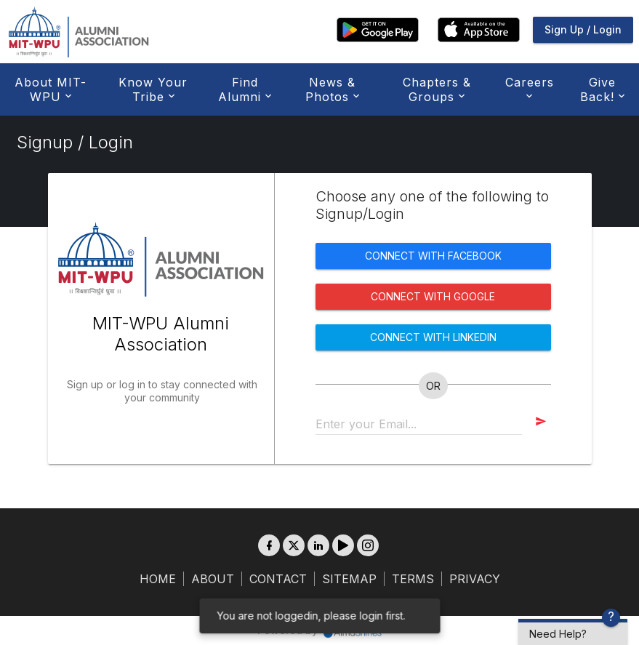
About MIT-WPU (51, 89)
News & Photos (330, 89)
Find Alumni (243, 89)
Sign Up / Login (583, 29)
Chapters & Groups (437, 89)
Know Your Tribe (153, 89)
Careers (529, 88)
